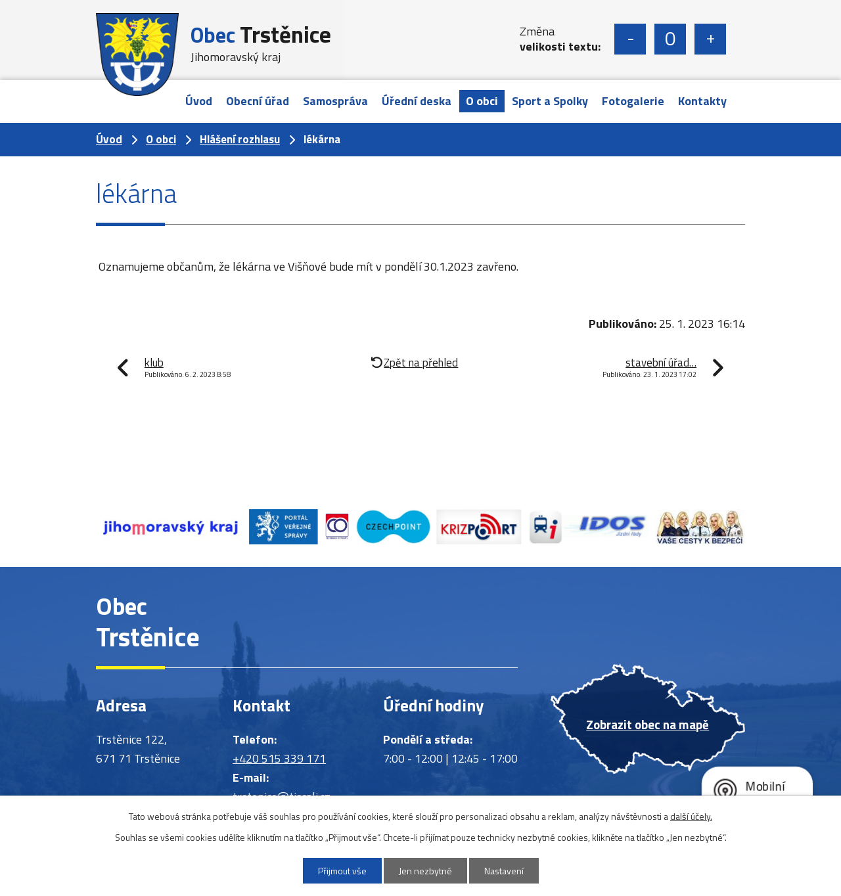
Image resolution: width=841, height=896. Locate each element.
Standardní (670, 39)
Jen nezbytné (425, 871)
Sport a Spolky (550, 101)
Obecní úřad (257, 101)
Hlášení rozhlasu (240, 139)
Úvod (198, 101)
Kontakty (702, 101)
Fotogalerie (633, 101)
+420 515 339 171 (279, 758)
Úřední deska (416, 101)
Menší (630, 39)
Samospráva (335, 101)
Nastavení (504, 871)
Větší (710, 39)
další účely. (691, 816)
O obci (482, 101)
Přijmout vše (342, 871)
